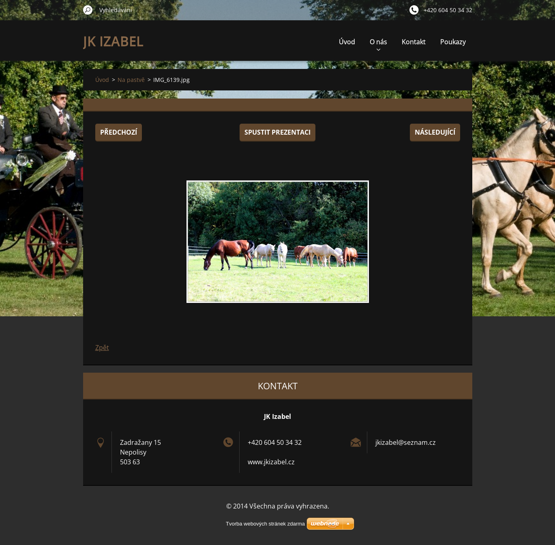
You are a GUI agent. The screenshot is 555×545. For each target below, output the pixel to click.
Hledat (88, 9)
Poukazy (453, 41)
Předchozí (118, 132)
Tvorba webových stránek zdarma (265, 524)
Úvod (347, 41)
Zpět (102, 347)
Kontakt (414, 41)
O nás (378, 44)
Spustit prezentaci (277, 132)
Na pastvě (131, 80)
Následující (435, 132)
